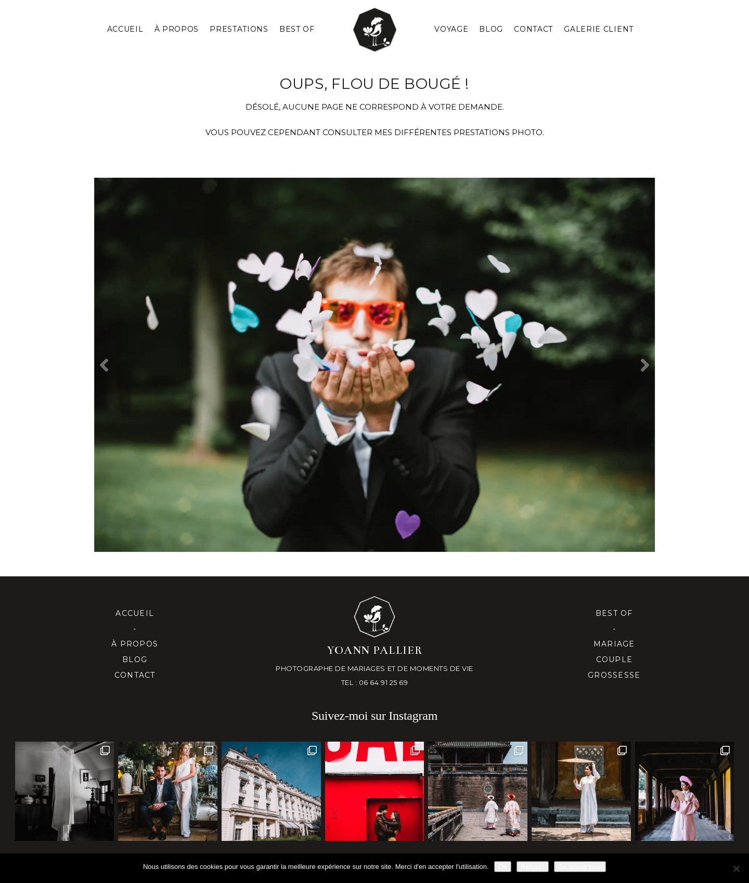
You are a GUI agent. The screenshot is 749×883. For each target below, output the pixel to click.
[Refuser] (736, 868)
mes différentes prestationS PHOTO (458, 132)
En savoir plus (580, 867)
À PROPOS (176, 29)
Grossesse (614, 675)
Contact (533, 29)
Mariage (614, 644)
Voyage (451, 29)
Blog (491, 29)
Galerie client (599, 29)
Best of (614, 613)
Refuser (533, 867)
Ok (502, 867)
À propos (134, 644)
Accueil (125, 29)
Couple (614, 659)
